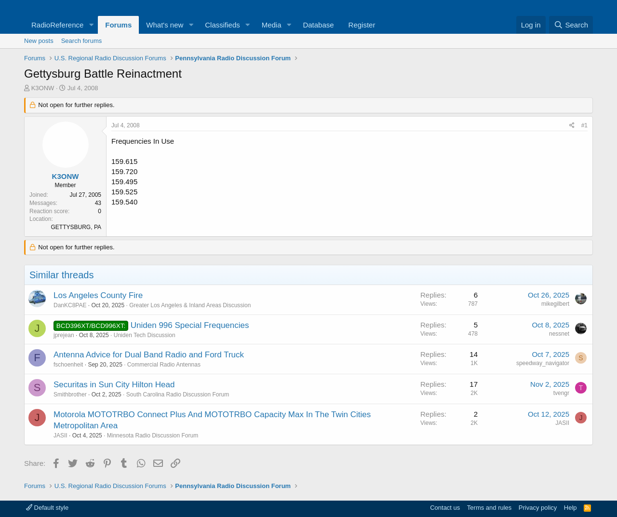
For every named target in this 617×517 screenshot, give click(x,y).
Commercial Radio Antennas (164, 364)
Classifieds (222, 25)
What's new (164, 25)
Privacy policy (538, 507)
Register (362, 25)
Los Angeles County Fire (98, 295)
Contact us (445, 507)
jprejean (64, 335)
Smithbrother (70, 394)
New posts (39, 40)
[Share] (572, 125)
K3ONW (42, 88)
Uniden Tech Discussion (144, 335)
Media (272, 25)
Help (570, 507)
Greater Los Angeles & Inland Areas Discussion (190, 305)
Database (318, 25)
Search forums (81, 40)
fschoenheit (68, 364)
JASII (60, 435)
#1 (584, 125)
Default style (47, 507)
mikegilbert (555, 303)
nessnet (559, 333)
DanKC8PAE (70, 305)
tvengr (561, 393)
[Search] (571, 25)
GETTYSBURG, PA (76, 227)
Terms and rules (489, 507)
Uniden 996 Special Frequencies (190, 325)
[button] (91, 25)
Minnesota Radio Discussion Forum (152, 435)
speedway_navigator (542, 363)
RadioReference (57, 25)
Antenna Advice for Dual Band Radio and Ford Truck (149, 354)
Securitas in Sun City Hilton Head (114, 384)
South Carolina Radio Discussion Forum (177, 394)
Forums (118, 25)
